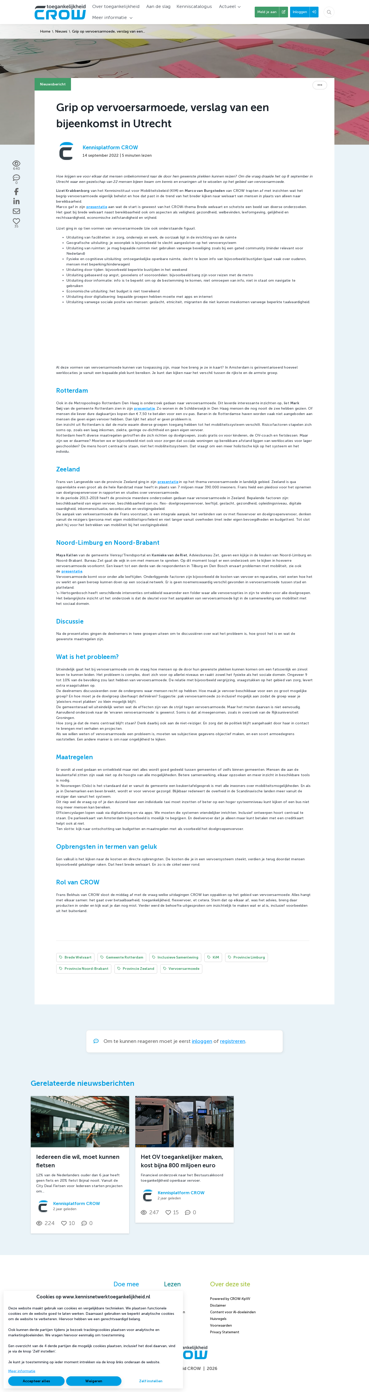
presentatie (168, 482)
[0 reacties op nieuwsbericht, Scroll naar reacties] (16, 179)
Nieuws (61, 31)
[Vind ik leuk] (16, 223)
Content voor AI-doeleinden (233, 1312)
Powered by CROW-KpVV (230, 1299)
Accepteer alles (36, 1381)
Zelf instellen (150, 1381)
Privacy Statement (224, 1332)
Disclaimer (218, 1305)
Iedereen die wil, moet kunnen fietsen (77, 1161)
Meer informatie (21, 1371)
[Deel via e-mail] (16, 211)
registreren (232, 1041)
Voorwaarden (221, 1325)
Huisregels (218, 1319)
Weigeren (93, 1381)
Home (45, 31)
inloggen (202, 1041)
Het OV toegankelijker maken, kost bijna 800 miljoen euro (182, 1161)
